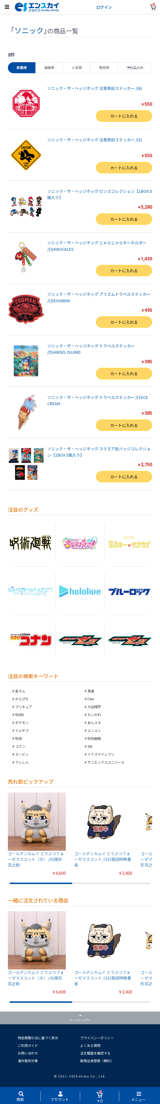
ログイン (104, 7)
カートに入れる (124, 116)
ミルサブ (22, 730)
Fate (90, 698)
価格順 (49, 67)
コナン (20, 746)
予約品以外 (135, 67)
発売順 (104, 67)
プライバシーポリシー (97, 1037)
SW (90, 746)
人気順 (77, 67)
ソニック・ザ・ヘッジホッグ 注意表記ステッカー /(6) (94, 88)
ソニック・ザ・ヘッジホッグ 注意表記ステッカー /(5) (94, 139)
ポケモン (22, 722)
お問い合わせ (28, 1053)
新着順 (22, 67)
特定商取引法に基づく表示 (38, 1037)
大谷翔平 (94, 706)
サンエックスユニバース (105, 762)
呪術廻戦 (94, 738)
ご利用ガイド (28, 1045)
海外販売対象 (28, 1060)
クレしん (22, 762)
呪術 (18, 738)
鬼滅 (90, 690)
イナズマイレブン (100, 754)
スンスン (94, 730)
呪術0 (19, 714)
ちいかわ (94, 714)
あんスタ (94, 722)
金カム (20, 690)
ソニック (29, 30)
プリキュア (23, 706)
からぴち (22, 698)
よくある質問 (90, 1045)
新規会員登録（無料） (97, 1060)
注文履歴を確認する (95, 1053)
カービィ (22, 754)
